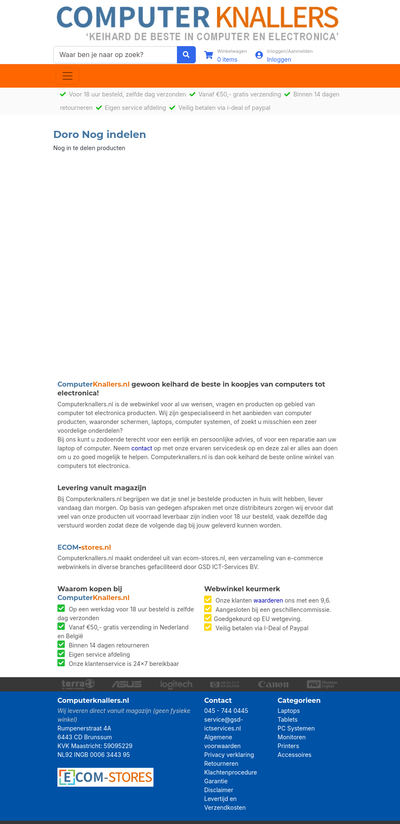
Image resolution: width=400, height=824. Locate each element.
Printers (288, 745)
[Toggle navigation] (67, 76)
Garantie (216, 781)
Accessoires (295, 754)
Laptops (289, 710)
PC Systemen (296, 728)
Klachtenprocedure (230, 772)
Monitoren (292, 737)
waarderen (268, 600)
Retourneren (221, 763)
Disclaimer (218, 789)
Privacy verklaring (229, 754)
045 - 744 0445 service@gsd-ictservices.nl (226, 719)
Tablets (288, 719)
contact (141, 448)
